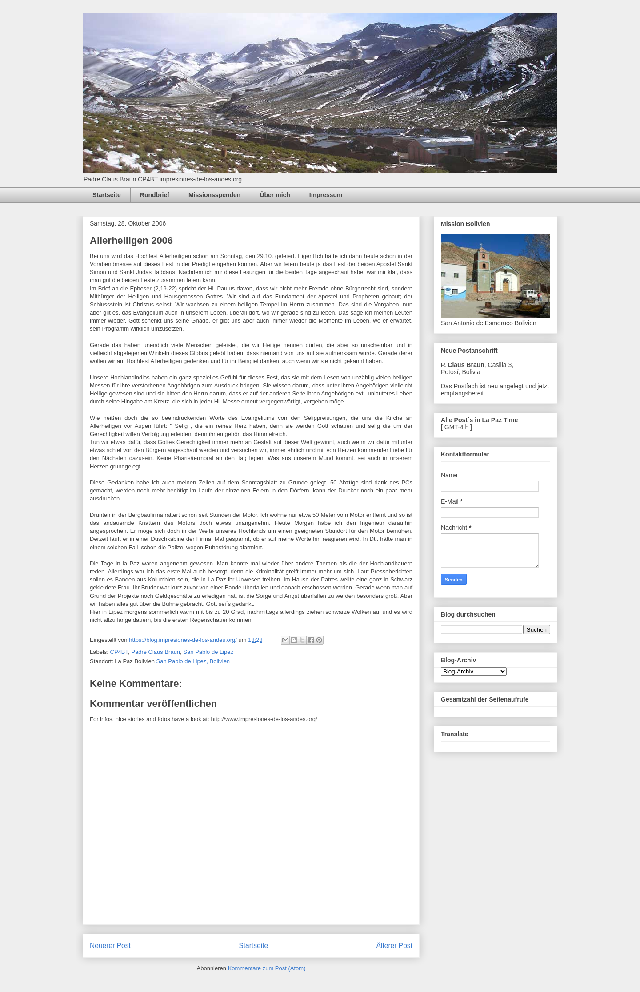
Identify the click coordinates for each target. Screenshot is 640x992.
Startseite (106, 194)
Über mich (275, 194)
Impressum (326, 194)
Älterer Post (394, 945)
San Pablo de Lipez (208, 652)
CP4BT (119, 652)
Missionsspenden (214, 194)
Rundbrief (154, 194)
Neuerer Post (110, 945)
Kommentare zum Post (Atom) (267, 968)
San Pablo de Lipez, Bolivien (193, 661)
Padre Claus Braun (155, 652)
